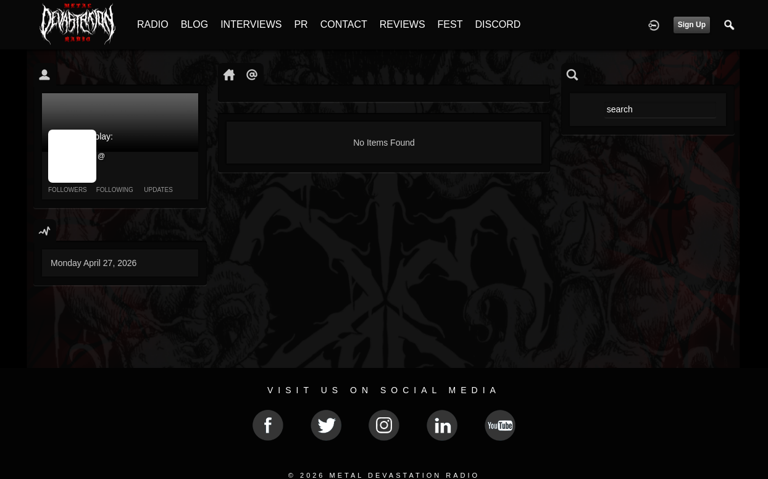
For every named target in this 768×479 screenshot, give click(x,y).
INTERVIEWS (251, 24)
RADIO (153, 24)
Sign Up (692, 24)
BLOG (194, 24)
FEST (450, 24)
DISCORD (497, 24)
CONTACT (343, 24)
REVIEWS (402, 24)
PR (300, 24)
